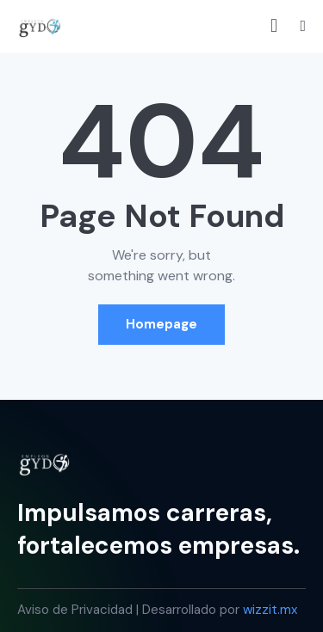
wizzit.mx (270, 609)
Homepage (161, 324)
